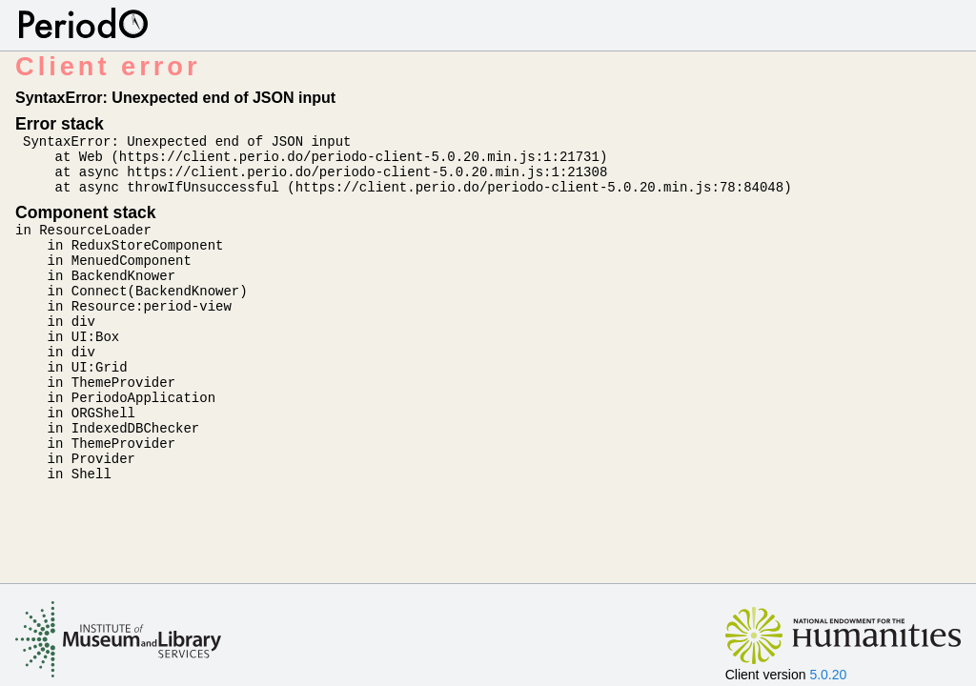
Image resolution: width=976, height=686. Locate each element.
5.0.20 (827, 674)
